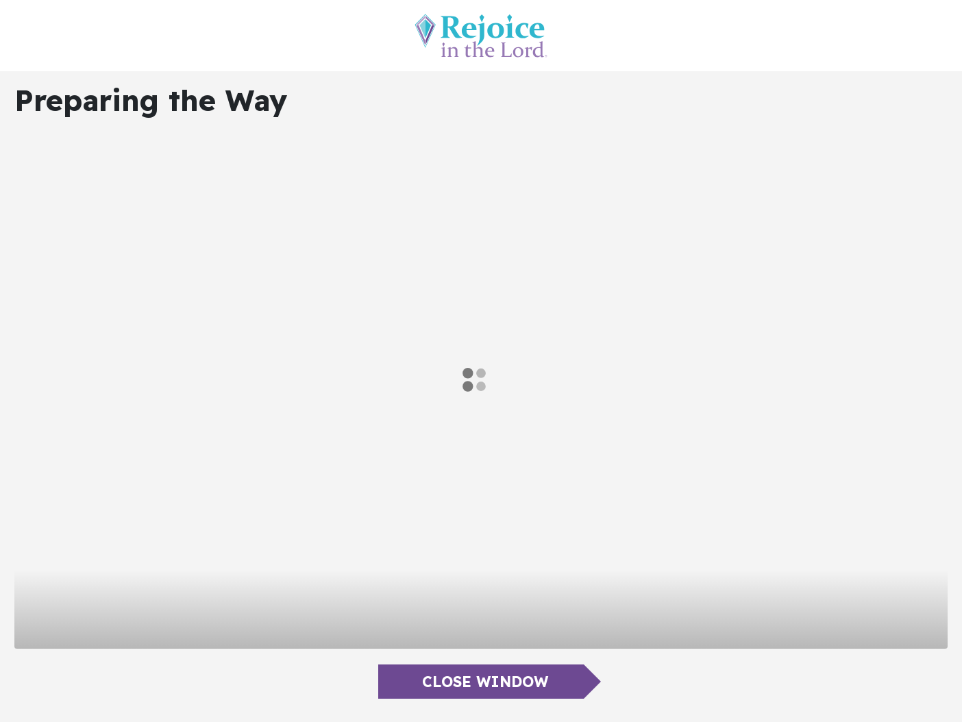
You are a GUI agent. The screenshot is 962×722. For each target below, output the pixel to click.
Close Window (485, 681)
